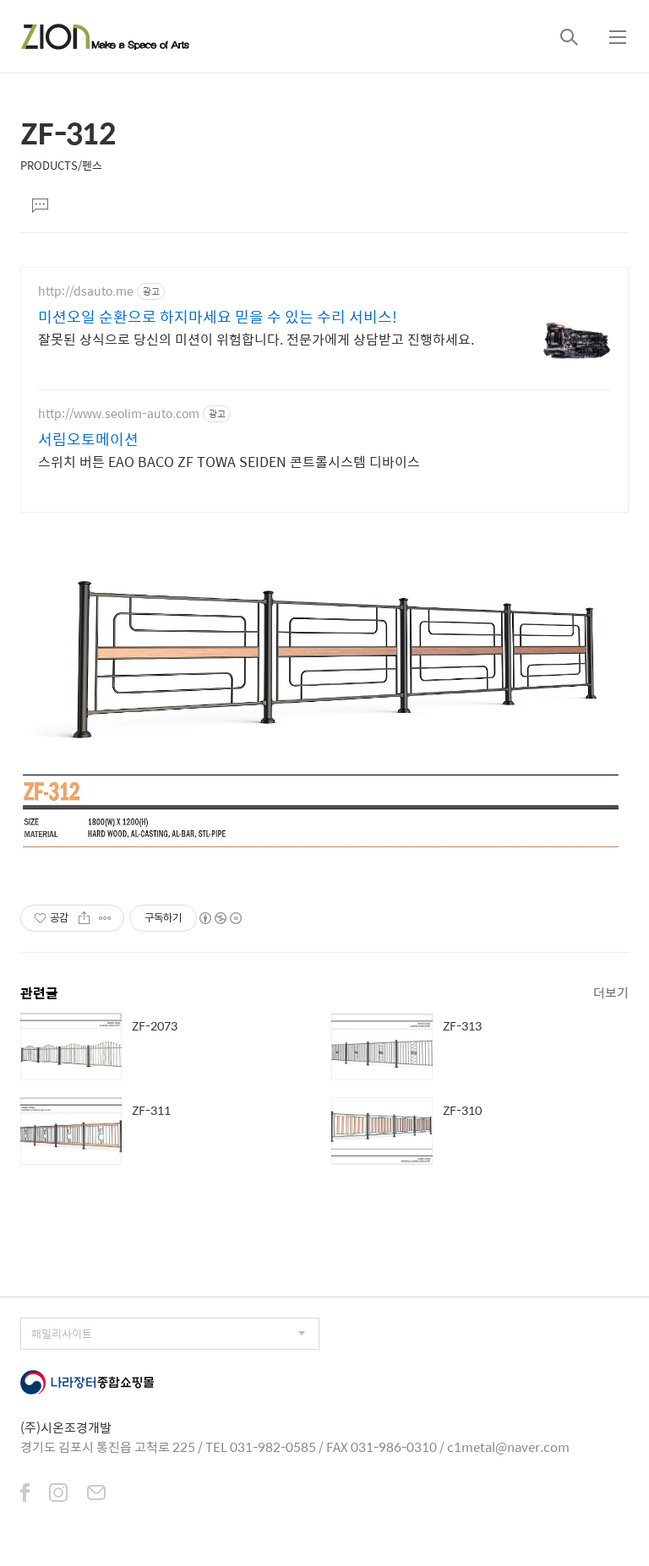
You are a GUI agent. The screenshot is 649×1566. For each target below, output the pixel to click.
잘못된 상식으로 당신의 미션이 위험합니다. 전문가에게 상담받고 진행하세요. (256, 339)
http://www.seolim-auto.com (118, 413)
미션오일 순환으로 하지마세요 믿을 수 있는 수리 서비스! (217, 317)
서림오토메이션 (88, 439)
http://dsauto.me (86, 291)
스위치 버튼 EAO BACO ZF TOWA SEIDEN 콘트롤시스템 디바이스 (229, 461)
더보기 (611, 992)
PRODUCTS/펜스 (61, 165)
